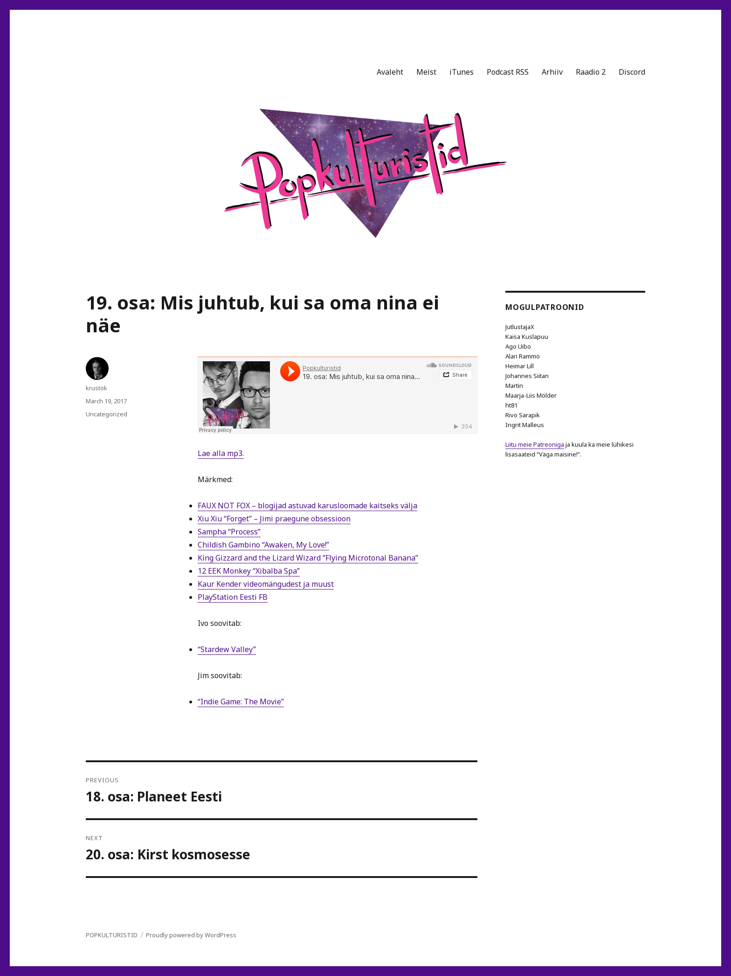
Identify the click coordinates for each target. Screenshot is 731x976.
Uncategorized (106, 414)
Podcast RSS (508, 72)
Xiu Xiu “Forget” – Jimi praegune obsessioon (274, 518)
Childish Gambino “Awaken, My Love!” (263, 545)
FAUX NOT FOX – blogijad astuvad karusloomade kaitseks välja (307, 505)
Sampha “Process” (229, 532)
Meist (426, 72)
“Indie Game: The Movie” (241, 701)
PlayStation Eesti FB (233, 597)
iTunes (461, 72)
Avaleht (390, 72)
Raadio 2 (591, 72)
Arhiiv (552, 72)
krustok (96, 388)
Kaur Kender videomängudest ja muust (266, 584)
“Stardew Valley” (227, 649)
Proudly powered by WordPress (191, 935)
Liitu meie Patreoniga (534, 444)
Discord (632, 72)
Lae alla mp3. (221, 453)
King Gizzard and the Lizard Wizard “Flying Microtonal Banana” (308, 558)
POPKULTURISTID (112, 935)
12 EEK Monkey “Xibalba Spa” (249, 571)
